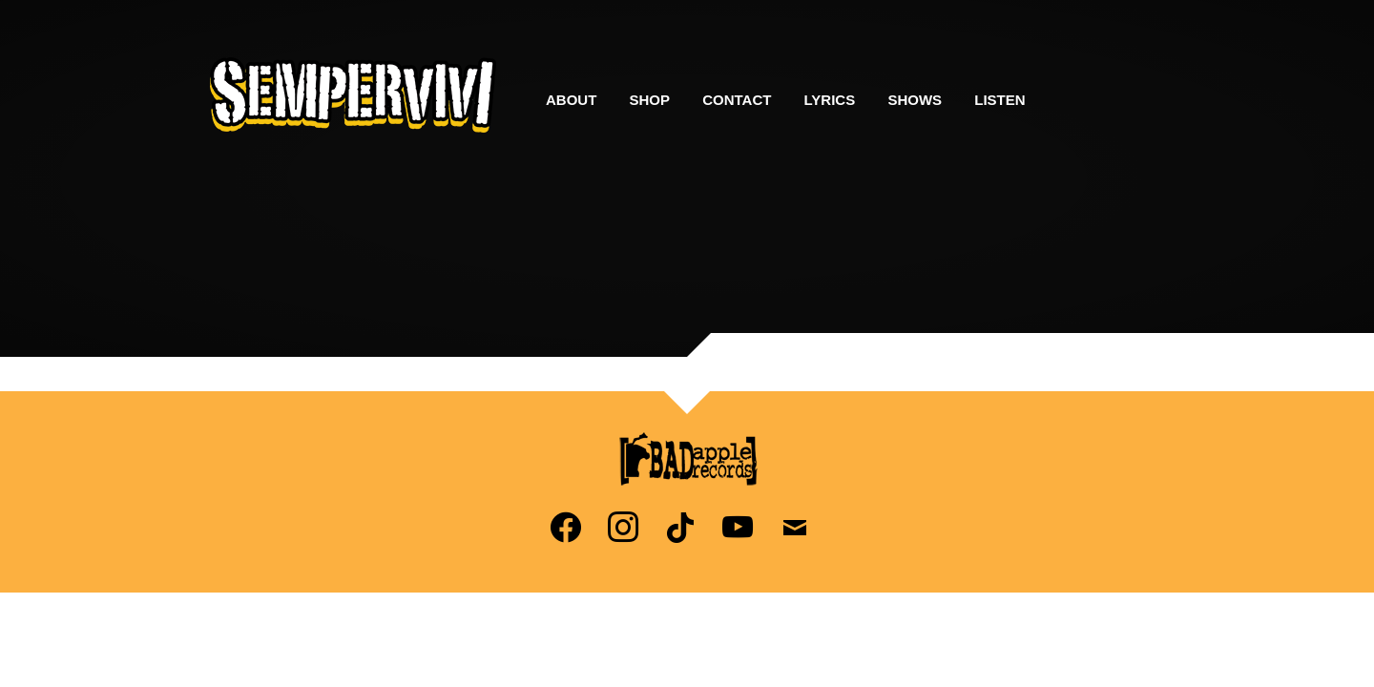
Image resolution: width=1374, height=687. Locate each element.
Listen (999, 100)
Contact (736, 100)
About (571, 100)
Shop (650, 100)
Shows (914, 100)
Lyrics (830, 100)
